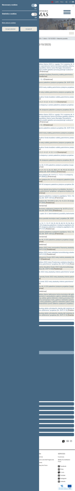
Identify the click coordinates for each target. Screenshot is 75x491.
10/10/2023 (51, 38)
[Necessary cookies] (34, 5)
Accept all (29, 29)
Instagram (63, 478)
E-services (61, 457)
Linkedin (62, 481)
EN (73, 2)
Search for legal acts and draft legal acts (41, 459)
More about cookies (9, 23)
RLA (61, 2)
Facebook (63, 466)
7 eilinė (44, 38)
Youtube (62, 475)
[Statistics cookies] (34, 14)
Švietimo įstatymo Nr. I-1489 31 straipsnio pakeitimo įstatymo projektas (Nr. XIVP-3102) (44, 82)
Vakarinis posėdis (62, 38)
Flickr (62, 469)
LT (70, 2)
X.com (62, 472)
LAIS (56, 2)
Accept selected (10, 29)
